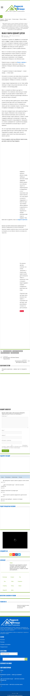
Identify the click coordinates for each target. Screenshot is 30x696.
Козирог (12, 576)
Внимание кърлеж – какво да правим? (11, 674)
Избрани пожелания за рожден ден (9, 490)
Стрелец (5, 584)
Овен (11, 562)
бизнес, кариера (21, 62)
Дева (12, 589)
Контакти (2, 639)
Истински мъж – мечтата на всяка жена (11, 684)
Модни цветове (5, 352)
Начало (2, 19)
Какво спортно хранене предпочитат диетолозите (15, 494)
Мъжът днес (8, 19)
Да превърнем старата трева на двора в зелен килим (16, 480)
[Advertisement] (15, 331)
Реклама (2, 642)
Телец (12, 584)
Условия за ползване (5, 644)
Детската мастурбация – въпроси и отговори (11, 499)
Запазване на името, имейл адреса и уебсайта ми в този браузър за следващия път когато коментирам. (15, 446)
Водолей (5, 589)
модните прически (22, 219)
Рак (4, 580)
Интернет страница (6, 440)
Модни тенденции (17, 351)
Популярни (7, 477)
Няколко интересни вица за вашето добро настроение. (23, 606)
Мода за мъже (7, 351)
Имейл (4, 435)
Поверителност (4, 646)
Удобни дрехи (14, 352)
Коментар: (4, 416)
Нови (2, 477)
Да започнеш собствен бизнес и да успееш (11, 357)
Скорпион (20, 580)
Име (3, 430)
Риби (12, 580)
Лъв (19, 576)
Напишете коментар (15, 35)
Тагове (20, 477)
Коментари (14, 477)
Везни (19, 584)
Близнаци (5, 576)
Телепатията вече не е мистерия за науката (18, 361)
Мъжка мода (15, 19)
